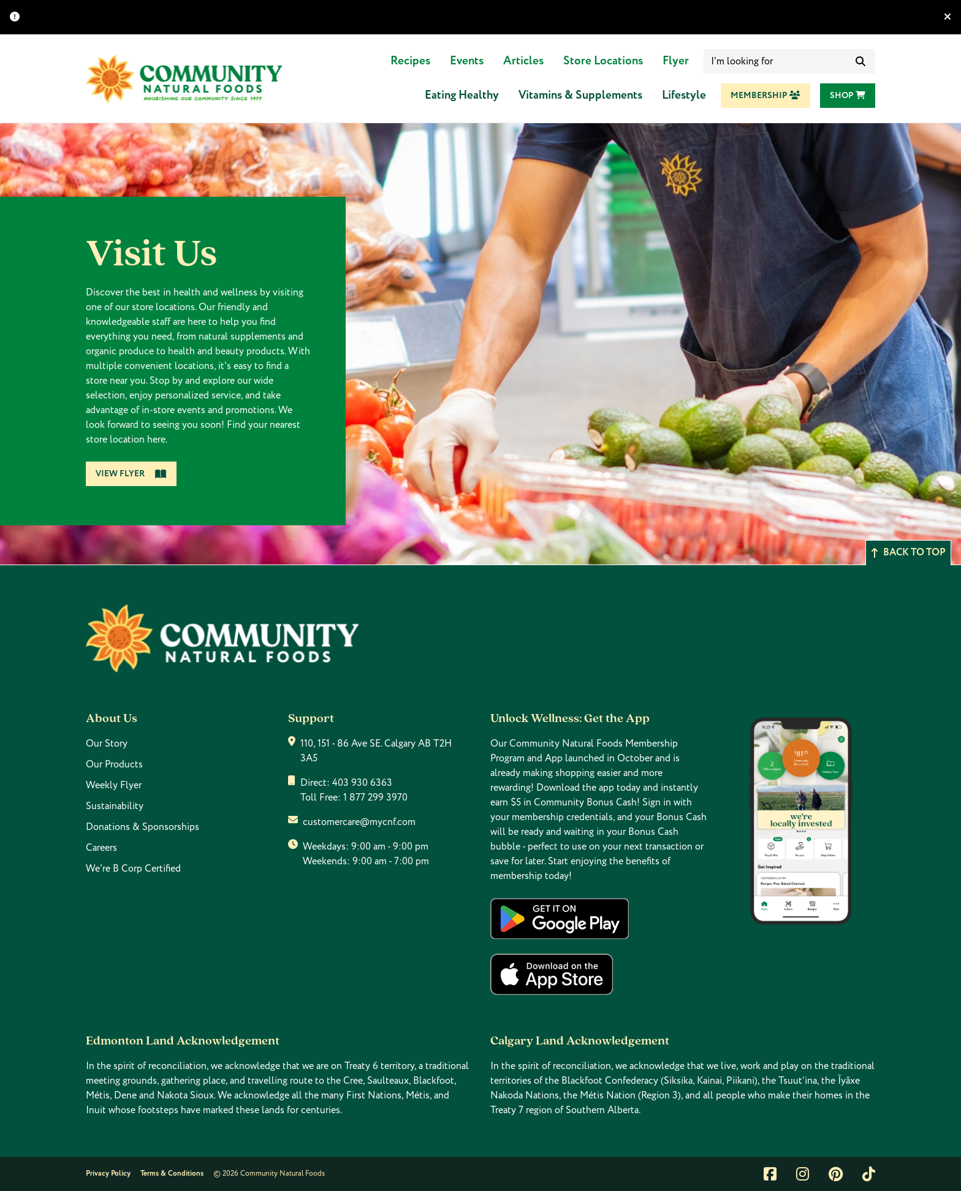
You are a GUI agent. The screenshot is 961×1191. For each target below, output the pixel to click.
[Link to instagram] (802, 1173)
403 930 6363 (362, 783)
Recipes (410, 61)
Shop (847, 95)
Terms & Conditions (171, 1173)
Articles (523, 61)
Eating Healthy (462, 95)
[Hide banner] (947, 17)
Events (467, 61)
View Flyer (131, 474)
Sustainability (114, 806)
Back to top (908, 553)
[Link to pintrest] (836, 1173)
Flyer (676, 61)
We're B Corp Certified (133, 868)
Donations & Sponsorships (142, 827)
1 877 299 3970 (375, 797)
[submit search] (860, 61)
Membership (765, 95)
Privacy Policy (108, 1173)
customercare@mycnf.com (359, 822)
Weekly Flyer (114, 785)
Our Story (106, 743)
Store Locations (603, 61)
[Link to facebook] (770, 1173)
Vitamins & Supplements (580, 95)
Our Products (114, 764)
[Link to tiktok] (868, 1173)
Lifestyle (684, 95)
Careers (101, 847)
